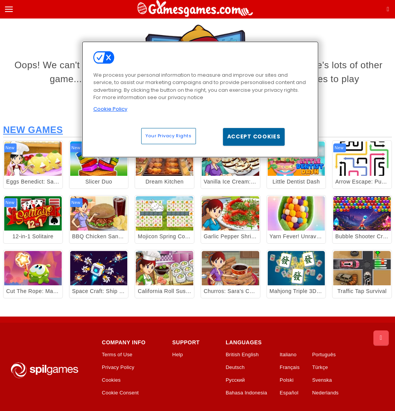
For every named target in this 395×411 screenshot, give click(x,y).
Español (289, 393)
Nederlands (325, 393)
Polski (287, 380)
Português (324, 354)
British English (242, 354)
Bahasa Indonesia (246, 393)
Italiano (288, 354)
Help (177, 354)
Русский (235, 380)
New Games (33, 130)
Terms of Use (117, 354)
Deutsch (235, 367)
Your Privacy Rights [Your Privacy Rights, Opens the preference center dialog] (168, 136)
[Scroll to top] (381, 338)
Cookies (111, 380)
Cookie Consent (120, 393)
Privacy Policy (118, 367)
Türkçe (320, 367)
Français (290, 367)
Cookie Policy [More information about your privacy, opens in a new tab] (110, 109)
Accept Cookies (253, 136)
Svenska (322, 380)
